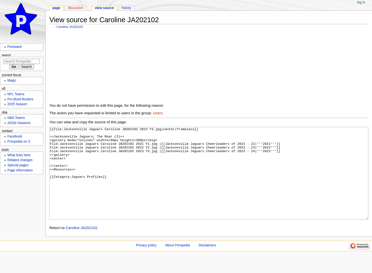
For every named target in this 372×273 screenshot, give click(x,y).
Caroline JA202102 (69, 27)
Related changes (19, 160)
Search (6, 55)
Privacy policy (146, 263)
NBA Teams (16, 118)
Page (56, 8)
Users (158, 113)
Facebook (14, 136)
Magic (11, 80)
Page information (20, 170)
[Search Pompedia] (21, 61)
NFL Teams (15, 94)
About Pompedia (177, 263)
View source (104, 8)
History (127, 8)
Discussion (75, 8)
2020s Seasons (19, 123)
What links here (19, 155)
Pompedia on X (18, 141)
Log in (361, 2)
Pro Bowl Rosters (20, 99)
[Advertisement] (208, 67)
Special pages (17, 165)
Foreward (14, 47)
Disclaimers (207, 263)
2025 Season (17, 104)
